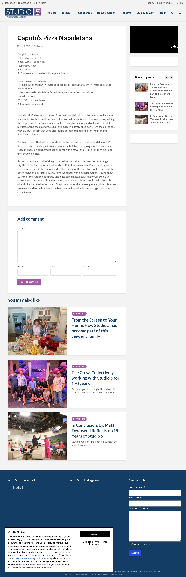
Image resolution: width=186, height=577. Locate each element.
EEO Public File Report (81, 574)
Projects (51, 12)
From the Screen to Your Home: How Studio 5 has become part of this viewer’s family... (94, 328)
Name (20, 267)
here (48, 567)
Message (138, 508)
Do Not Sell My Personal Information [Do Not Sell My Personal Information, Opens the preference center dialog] (95, 542)
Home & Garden (106, 12)
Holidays (126, 12)
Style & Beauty (145, 12)
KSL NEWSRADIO (165, 3)
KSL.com (180, 3)
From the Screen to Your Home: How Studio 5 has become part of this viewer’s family (161, 90)
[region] (59, 549)
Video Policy (46, 558)
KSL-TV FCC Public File (97, 574)
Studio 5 (18, 487)
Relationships (84, 12)
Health (162, 12)
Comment (21, 228)
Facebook (24, 3)
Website (86, 267)
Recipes (66, 12)
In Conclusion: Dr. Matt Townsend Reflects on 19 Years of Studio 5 (95, 431)
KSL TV (151, 3)
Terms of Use (14, 558)
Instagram (8, 3)
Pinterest (40, 3)
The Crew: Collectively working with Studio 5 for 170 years (95, 378)
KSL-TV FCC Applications (114, 574)
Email (53, 267)
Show (37, 12)
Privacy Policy (68, 574)
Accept (94, 534)
